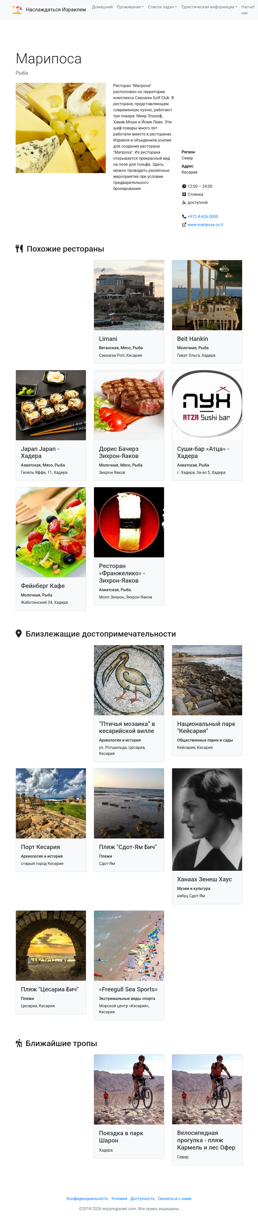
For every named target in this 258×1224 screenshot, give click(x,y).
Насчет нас (248, 10)
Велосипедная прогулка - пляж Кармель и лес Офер (206, 1140)
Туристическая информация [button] (207, 7)
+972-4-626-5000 (203, 216)
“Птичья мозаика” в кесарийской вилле (127, 727)
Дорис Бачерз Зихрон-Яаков (119, 452)
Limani (108, 338)
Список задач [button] (161, 7)
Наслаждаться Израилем (56, 10)
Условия (119, 1198)
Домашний (102, 7)
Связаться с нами (174, 1198)
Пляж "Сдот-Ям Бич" (128, 847)
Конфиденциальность (87, 1198)
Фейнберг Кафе (43, 585)
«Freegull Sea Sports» (128, 989)
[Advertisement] (129, 35)
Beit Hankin (192, 338)
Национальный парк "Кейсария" (206, 727)
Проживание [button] (129, 7)
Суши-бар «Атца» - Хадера (203, 452)
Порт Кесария (40, 847)
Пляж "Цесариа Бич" (50, 989)
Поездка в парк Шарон (121, 1137)
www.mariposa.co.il (205, 224)
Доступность (142, 1198)
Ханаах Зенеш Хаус (204, 879)
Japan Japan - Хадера (40, 452)
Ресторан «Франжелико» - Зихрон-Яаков (122, 573)
